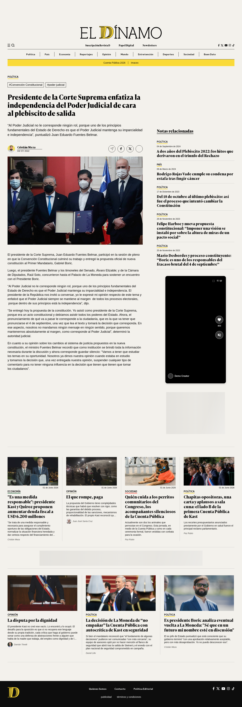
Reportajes (86, 54)
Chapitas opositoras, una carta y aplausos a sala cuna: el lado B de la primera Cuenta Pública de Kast (207, 506)
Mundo (124, 54)
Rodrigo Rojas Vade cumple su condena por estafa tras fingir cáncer (195, 176)
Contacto (120, 688)
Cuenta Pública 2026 (114, 62)
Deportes (168, 54)
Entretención (145, 54)
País (47, 54)
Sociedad (189, 54)
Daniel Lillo (91, 653)
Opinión (106, 54)
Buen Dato (210, 54)
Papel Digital (126, 45)
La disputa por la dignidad (32, 620)
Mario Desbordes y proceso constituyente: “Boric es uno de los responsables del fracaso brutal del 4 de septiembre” (194, 259)
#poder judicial (55, 84)
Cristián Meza (26, 147)
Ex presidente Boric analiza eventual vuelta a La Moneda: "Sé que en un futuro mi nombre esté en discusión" (199, 625)
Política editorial (143, 688)
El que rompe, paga (84, 497)
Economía (64, 54)
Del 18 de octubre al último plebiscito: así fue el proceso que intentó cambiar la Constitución (193, 201)
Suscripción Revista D (97, 45)
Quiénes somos (97, 688)
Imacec (134, 62)
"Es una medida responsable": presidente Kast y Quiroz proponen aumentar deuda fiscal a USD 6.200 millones (31, 506)
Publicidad (106, 697)
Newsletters (150, 45)
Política (30, 54)
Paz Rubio (129, 539)
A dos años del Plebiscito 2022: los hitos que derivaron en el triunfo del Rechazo (195, 153)
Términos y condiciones (129, 697)
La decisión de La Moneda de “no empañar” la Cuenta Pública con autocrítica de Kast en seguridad (117, 625)
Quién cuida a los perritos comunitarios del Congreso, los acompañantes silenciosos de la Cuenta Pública (150, 506)
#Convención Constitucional (25, 84)
